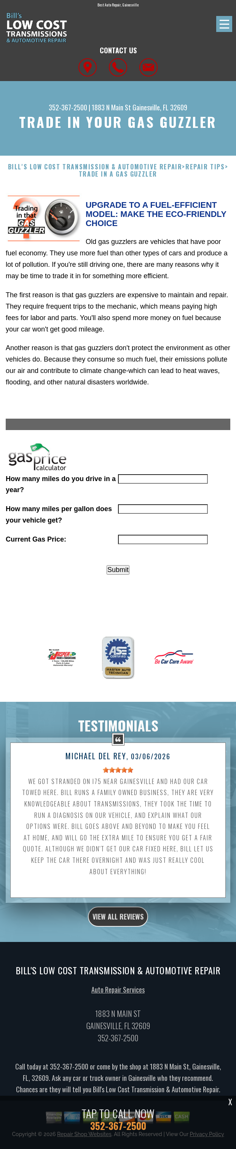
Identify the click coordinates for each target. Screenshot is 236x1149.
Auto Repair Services (118, 993)
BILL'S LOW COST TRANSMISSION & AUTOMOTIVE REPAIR (95, 167)
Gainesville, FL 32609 (159, 107)
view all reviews (118, 920)
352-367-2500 (68, 107)
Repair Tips (205, 167)
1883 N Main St (111, 107)
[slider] (118, 774)
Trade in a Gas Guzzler (118, 174)
